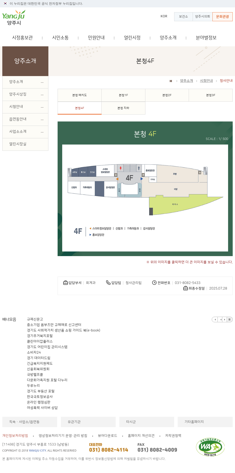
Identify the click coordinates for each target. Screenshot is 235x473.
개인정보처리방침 (15, 436)
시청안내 (206, 81)
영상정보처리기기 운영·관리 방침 (63, 436)
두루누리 (33, 386)
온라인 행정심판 (38, 402)
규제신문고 (35, 319)
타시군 (131, 422)
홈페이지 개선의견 (141, 436)
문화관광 (222, 17)
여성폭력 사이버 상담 (42, 408)
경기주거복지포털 (40, 336)
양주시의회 (202, 16)
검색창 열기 (229, 38)
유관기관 (74, 422)
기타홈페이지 (194, 422)
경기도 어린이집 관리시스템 (47, 347)
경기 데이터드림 (38, 358)
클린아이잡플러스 (40, 341)
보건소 (183, 16)
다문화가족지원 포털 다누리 (47, 380)
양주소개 (186, 81)
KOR (164, 16)
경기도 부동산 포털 (41, 391)
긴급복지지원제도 (40, 364)
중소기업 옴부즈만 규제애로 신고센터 (54, 325)
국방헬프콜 (35, 375)
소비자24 (34, 353)
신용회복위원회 (38, 369)
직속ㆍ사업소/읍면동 (24, 422)
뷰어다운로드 (107, 436)
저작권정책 (173, 436)
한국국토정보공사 (40, 397)
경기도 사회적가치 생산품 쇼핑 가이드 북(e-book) (63, 330)
